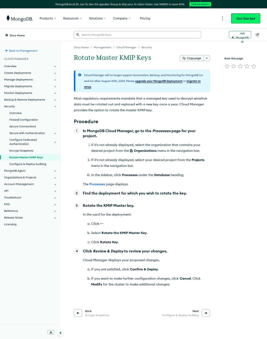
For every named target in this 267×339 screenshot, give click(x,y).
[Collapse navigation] (60, 332)
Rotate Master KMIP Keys (26, 157)
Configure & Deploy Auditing (27, 164)
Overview (15, 113)
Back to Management (21, 50)
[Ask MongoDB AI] (240, 34)
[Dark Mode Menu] (257, 35)
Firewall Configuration (23, 119)
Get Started (245, 18)
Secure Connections (22, 126)
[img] (226, 66)
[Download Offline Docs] (51, 332)
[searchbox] (137, 34)
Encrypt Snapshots (21, 150)
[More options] (206, 58)
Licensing (10, 224)
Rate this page (233, 58)
